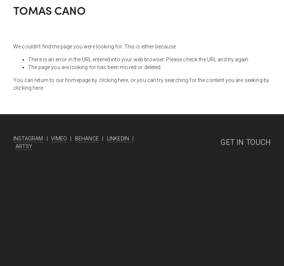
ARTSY (24, 146)
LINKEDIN (119, 138)
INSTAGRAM (28, 138)
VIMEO (59, 138)
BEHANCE (87, 138)
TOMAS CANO (49, 10)
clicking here (113, 80)
